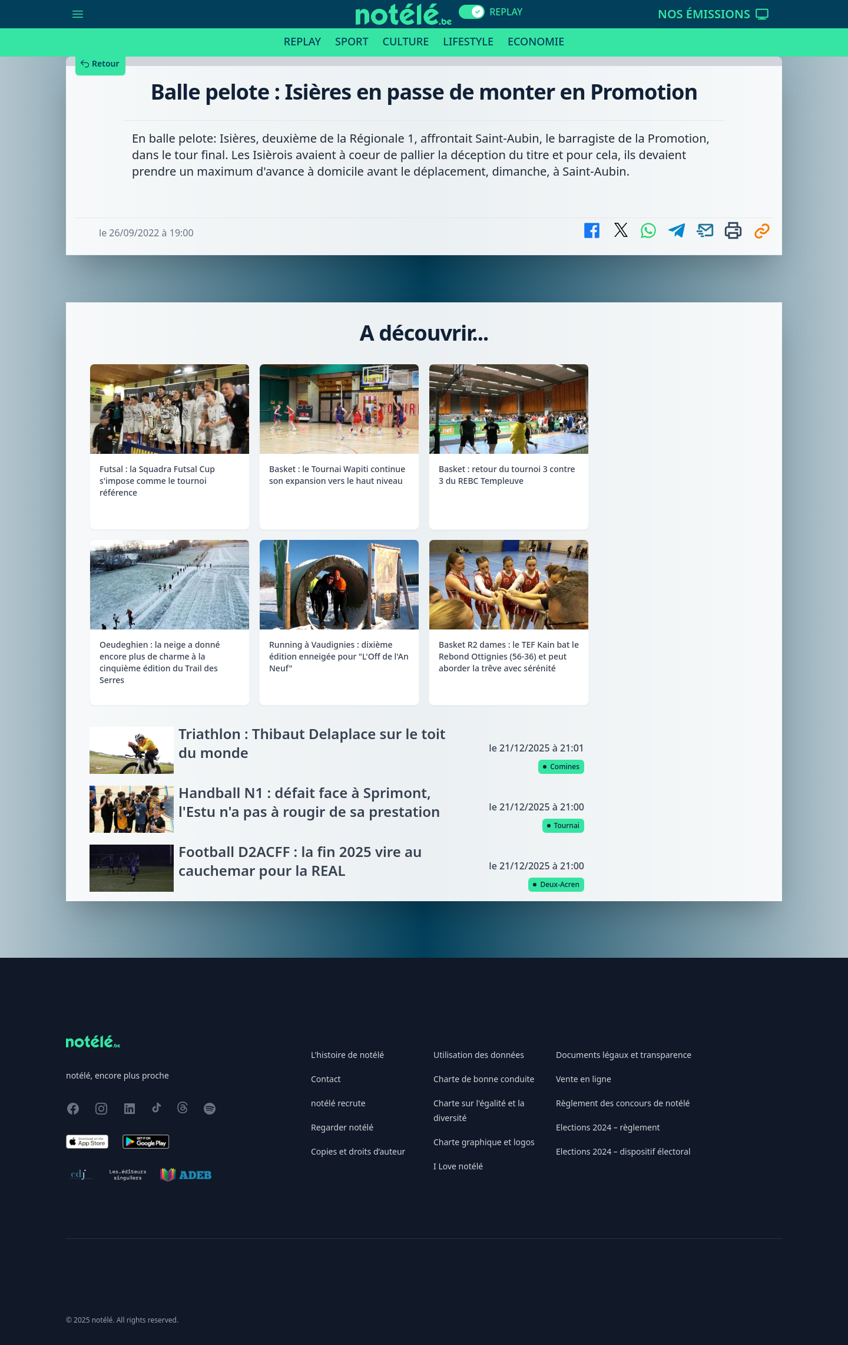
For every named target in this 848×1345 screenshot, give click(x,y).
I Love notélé (458, 1166)
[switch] (472, 12)
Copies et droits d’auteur (358, 1151)
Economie (536, 41)
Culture (406, 41)
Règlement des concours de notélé (623, 1103)
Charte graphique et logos (484, 1142)
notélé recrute (338, 1103)
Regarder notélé (342, 1127)
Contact (326, 1078)
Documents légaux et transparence (623, 1054)
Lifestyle (468, 41)
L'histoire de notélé (347, 1054)
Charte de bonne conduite (483, 1078)
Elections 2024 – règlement (608, 1127)
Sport (351, 41)
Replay (302, 41)
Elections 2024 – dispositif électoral (623, 1151)
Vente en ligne (583, 1078)
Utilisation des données (478, 1054)
